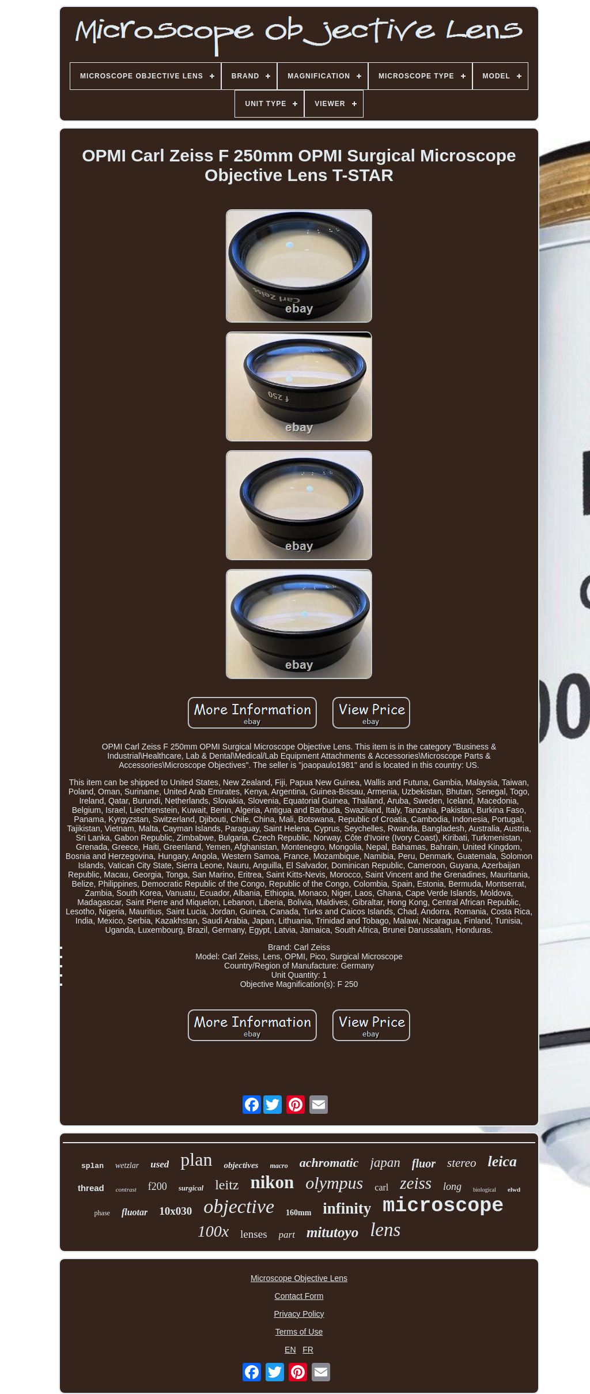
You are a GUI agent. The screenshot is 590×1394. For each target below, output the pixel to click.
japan (385, 1162)
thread (91, 1188)
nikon (272, 1182)
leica (502, 1161)
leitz (227, 1184)
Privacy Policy (299, 1313)
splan (92, 1166)
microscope (443, 1206)
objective (238, 1206)
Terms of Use (299, 1331)
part (287, 1234)
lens (385, 1229)
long (452, 1186)
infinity (347, 1208)
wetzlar (127, 1165)
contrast (126, 1189)
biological (484, 1189)
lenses (253, 1234)
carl (381, 1187)
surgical (191, 1188)
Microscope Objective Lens (299, 1278)
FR (307, 1349)
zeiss (416, 1183)
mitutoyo (332, 1232)
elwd (514, 1189)
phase (102, 1213)
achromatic (329, 1162)
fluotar (135, 1212)
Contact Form (299, 1296)
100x (213, 1231)
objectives (241, 1165)
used (159, 1164)
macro (279, 1166)
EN (290, 1349)
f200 (157, 1186)
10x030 (175, 1211)
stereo (461, 1163)
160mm (298, 1212)
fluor (424, 1163)
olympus (334, 1182)
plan (196, 1159)
